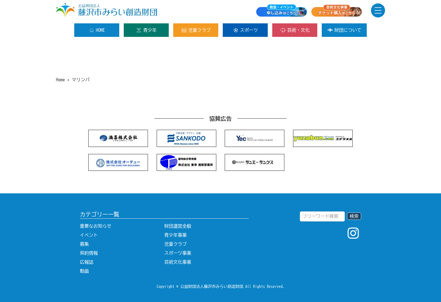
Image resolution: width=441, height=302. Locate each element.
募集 (84, 244)
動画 (84, 271)
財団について (344, 30)
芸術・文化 (295, 30)
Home (60, 79)
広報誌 (86, 262)
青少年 (146, 30)
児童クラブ (196, 30)
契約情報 (89, 253)
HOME (97, 30)
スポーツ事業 (177, 253)
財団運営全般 (177, 226)
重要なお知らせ (95, 226)
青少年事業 (175, 235)
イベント (89, 235)
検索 (354, 216)
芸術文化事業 (177, 262)
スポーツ (245, 30)
